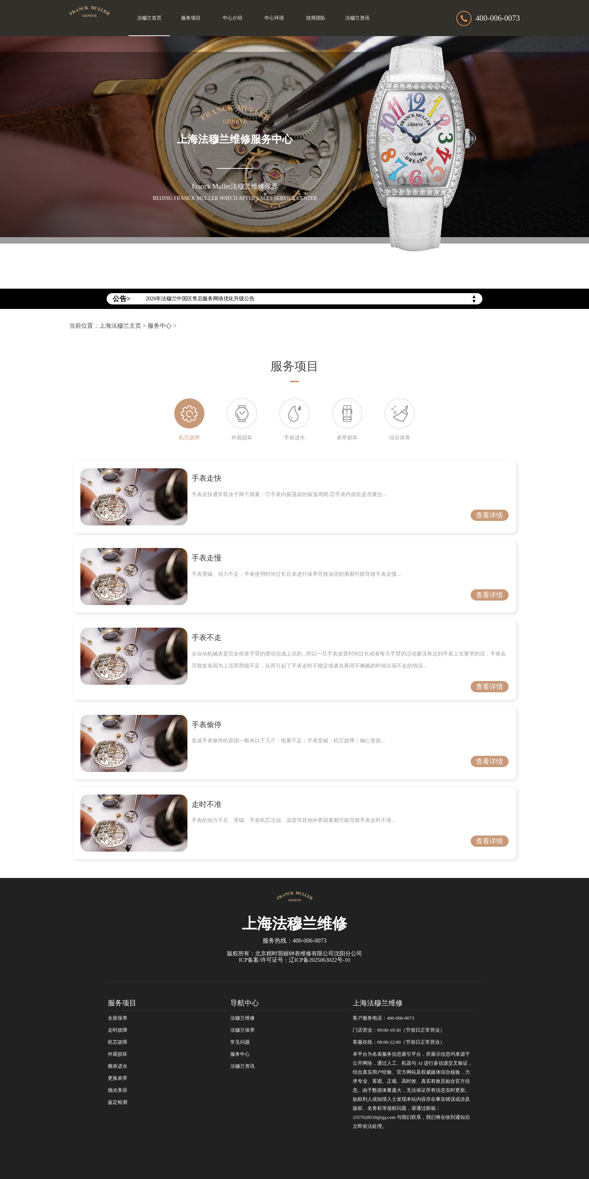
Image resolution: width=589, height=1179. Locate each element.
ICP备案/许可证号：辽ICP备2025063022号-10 (294, 960)
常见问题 (240, 1042)
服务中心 (160, 325)
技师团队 (316, 18)
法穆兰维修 (242, 1018)
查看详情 (489, 515)
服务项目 (191, 18)
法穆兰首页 (149, 18)
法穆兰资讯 (357, 18)
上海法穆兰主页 (120, 325)
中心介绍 (232, 18)
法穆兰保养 (242, 1030)
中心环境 (274, 18)
